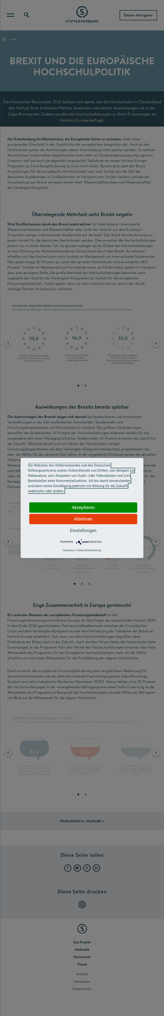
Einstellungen (83, 530)
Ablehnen (83, 518)
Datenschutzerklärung (89, 550)
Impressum (69, 550)
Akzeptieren (83, 507)
